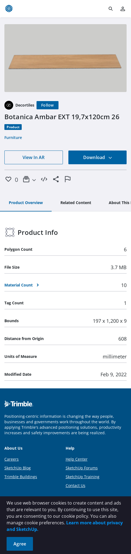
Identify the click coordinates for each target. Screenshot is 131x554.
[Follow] (47, 105)
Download (97, 157)
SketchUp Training (82, 476)
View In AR (33, 157)
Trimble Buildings (20, 476)
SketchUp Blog (17, 468)
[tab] (26, 202)
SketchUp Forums (82, 468)
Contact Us (75, 485)
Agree (19, 544)
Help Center (77, 459)
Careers (11, 459)
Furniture (13, 137)
